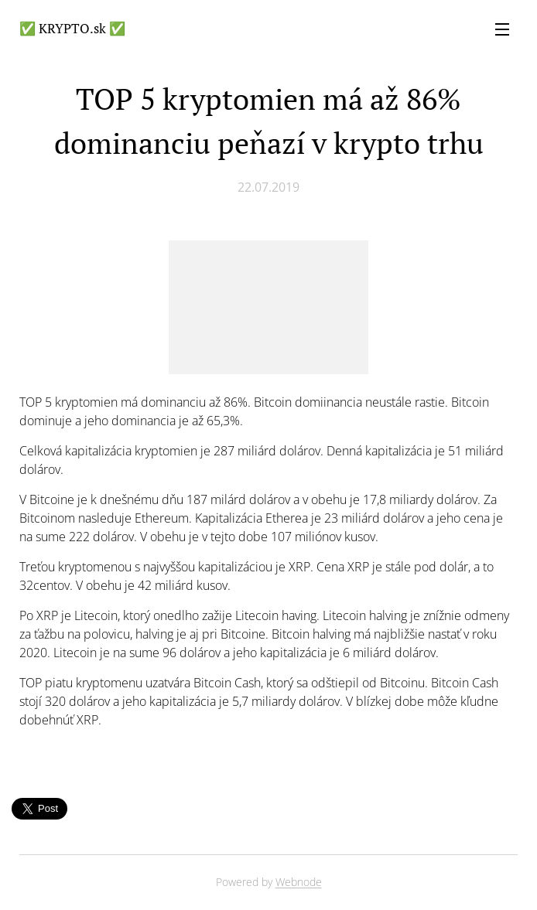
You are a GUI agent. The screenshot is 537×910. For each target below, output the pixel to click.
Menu (502, 29)
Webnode (298, 881)
